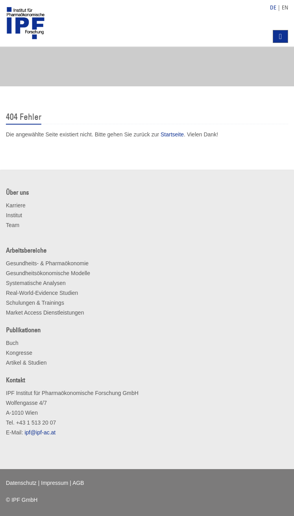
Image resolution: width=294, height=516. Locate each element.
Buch (12, 343)
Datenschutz (21, 483)
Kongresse (19, 353)
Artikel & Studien (26, 363)
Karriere (16, 205)
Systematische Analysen (36, 283)
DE (273, 7)
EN (285, 7)
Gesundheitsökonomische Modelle (48, 273)
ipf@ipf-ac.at (39, 432)
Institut (14, 215)
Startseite (172, 134)
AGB (78, 483)
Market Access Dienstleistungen (45, 312)
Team (12, 225)
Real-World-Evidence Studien (42, 293)
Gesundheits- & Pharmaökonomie (47, 263)
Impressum (54, 483)
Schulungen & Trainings (35, 303)
